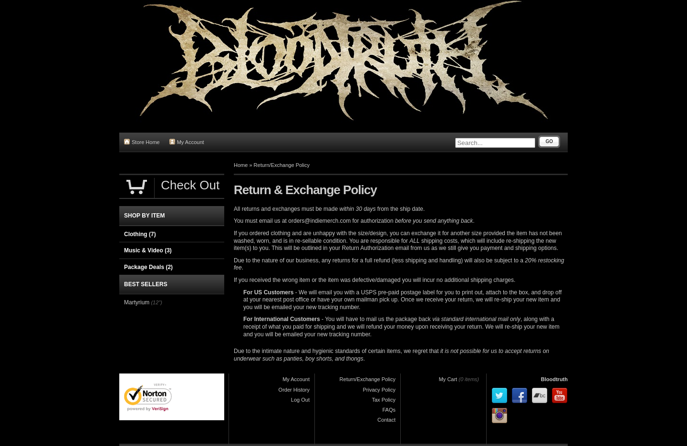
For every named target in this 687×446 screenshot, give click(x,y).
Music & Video (148, 250)
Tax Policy (384, 400)
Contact (386, 420)
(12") (156, 302)
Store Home (142, 142)
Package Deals (148, 267)
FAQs (389, 410)
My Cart (448, 379)
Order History (294, 390)
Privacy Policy (379, 390)
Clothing (140, 234)
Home (241, 165)
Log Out (300, 400)
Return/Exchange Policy (282, 165)
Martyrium (136, 302)
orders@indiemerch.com (319, 221)
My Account (186, 142)
